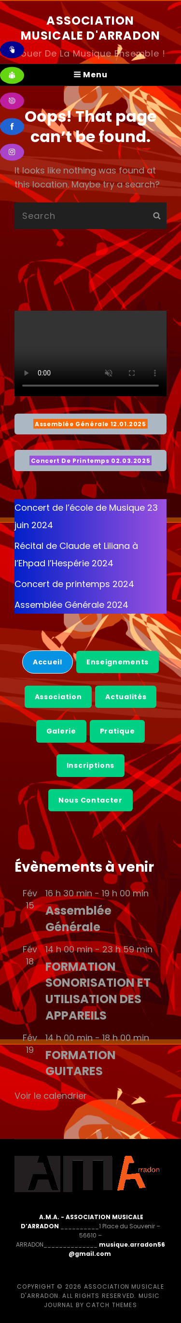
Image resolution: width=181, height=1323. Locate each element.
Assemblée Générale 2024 (71, 605)
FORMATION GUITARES (80, 1063)
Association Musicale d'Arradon (91, 28)
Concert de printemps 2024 (74, 584)
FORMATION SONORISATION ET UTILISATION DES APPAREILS (98, 991)
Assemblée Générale (78, 919)
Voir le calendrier (50, 1096)
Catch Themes (111, 1305)
